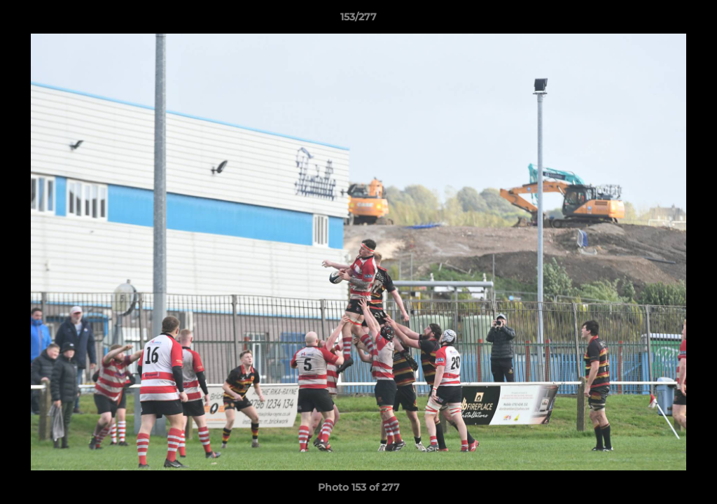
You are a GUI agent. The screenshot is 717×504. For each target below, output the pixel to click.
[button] (691, 20)
